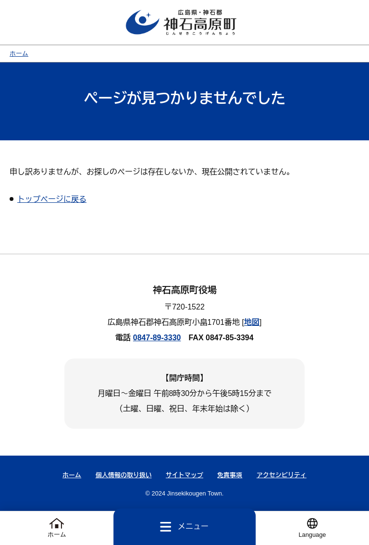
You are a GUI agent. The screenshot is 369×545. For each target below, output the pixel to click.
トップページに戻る (51, 199)
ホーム (19, 53)
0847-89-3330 (157, 338)
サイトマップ (184, 475)
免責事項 (229, 475)
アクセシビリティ (282, 475)
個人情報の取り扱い (124, 475)
